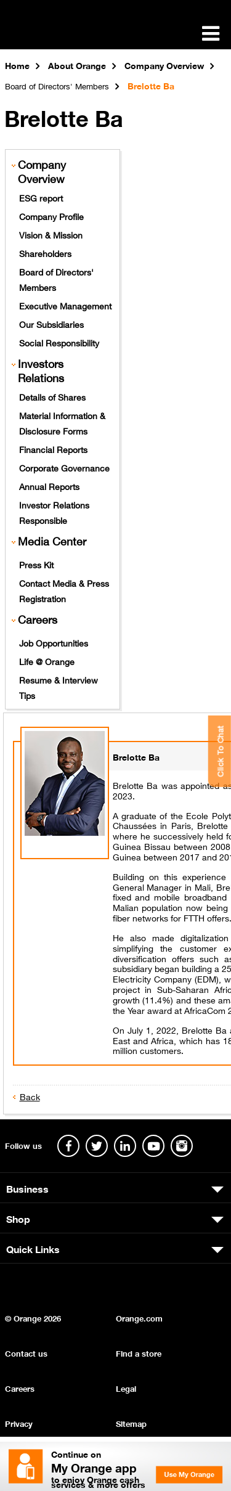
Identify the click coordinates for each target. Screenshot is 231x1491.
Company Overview (42, 171)
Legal (126, 1387)
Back (30, 1096)
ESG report (41, 197)
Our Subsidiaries (51, 324)
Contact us (26, 1352)
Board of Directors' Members (56, 279)
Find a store (138, 1352)
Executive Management (65, 305)
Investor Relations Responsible (54, 512)
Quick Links (33, 1248)
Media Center (52, 541)
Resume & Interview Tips (58, 687)
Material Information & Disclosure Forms (62, 422)
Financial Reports (53, 449)
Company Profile (51, 216)
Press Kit (36, 564)
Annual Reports (49, 486)
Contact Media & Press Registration (64, 590)
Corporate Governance (64, 467)
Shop (18, 1218)
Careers (37, 619)
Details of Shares (52, 396)
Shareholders (45, 253)
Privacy (19, 1423)
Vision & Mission (51, 234)
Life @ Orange (47, 661)
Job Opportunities (53, 642)
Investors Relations (41, 370)
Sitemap (131, 1423)
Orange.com (139, 1317)
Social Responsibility (59, 342)
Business (27, 1188)
